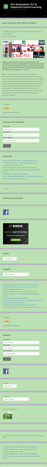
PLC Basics (24, 74)
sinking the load (16, 88)
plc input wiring (27, 81)
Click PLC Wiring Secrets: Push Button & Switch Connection (22, 32)
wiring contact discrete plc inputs (19, 90)
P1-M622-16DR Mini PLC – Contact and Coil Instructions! (20, 163)
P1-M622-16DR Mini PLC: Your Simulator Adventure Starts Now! (22, 294)
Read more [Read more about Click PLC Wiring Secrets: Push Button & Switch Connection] (26, 70)
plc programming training (33, 83)
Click (5, 74)
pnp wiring (14, 86)
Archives (5, 370)
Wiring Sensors (34, 93)
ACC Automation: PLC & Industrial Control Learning (26, 6)
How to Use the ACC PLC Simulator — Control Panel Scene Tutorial (23, 176)
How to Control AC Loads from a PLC (14, 179)
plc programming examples (16, 83)
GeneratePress (42, 452)
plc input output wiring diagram (11, 81)
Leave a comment (9, 95)
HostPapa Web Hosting (10, 396)
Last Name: (6, 132)
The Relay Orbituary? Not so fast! (13, 165)
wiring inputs (34, 90)
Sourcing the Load (27, 88)
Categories (6, 383)
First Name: (6, 126)
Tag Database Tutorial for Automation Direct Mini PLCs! (19, 291)
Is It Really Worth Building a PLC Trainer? (15, 174)
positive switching (23, 86)
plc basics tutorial (23, 79)
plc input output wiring (36, 79)
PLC (19, 74)
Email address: (7, 137)
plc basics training (12, 79)
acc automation (9, 76)
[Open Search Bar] (45, 15)
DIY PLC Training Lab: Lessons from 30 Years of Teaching (20, 167)
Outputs (14, 74)
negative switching (33, 76)
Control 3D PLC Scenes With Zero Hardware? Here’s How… (20, 161)
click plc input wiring (20, 76)
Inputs (10, 74)
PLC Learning (32, 74)
